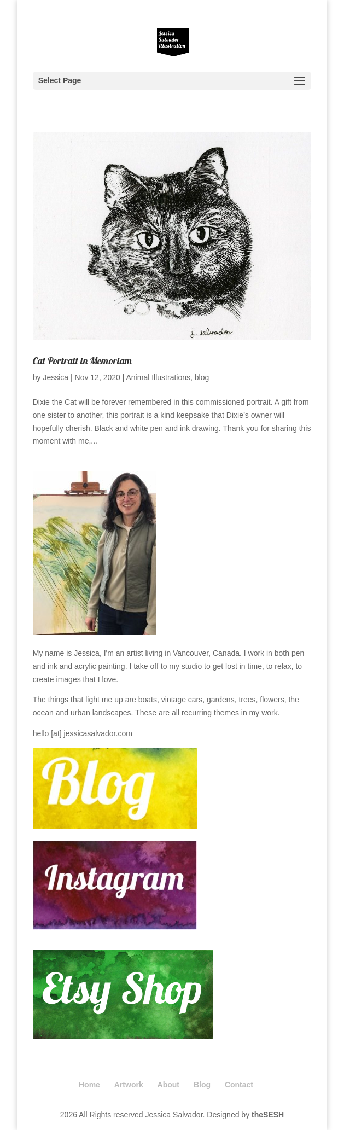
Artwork (128, 1084)
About (168, 1084)
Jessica (55, 377)
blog (202, 377)
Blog (202, 1084)
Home (89, 1084)
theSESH (268, 1114)
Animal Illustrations (158, 377)
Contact (239, 1084)
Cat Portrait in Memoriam (82, 360)
